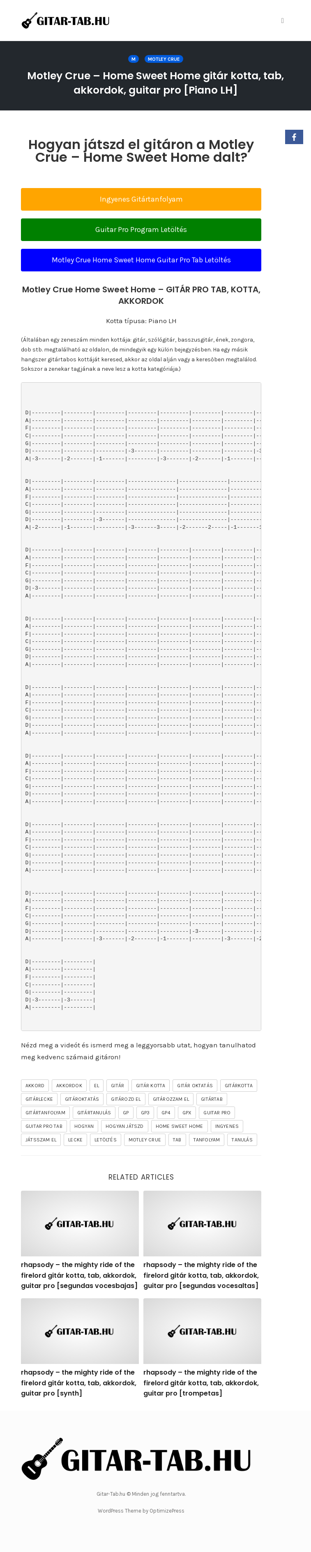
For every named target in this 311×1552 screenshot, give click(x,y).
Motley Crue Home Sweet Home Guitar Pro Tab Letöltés (141, 259)
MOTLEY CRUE (164, 59)
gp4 (165, 1113)
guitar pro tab (43, 1126)
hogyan (84, 1126)
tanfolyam (207, 1140)
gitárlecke (39, 1099)
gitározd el (126, 1099)
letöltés (105, 1140)
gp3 (145, 1113)
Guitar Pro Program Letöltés (141, 229)
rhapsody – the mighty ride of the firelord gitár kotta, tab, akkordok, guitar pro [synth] (78, 1383)
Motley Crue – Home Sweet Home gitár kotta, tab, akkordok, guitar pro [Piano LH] (155, 83)
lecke (75, 1140)
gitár (117, 1085)
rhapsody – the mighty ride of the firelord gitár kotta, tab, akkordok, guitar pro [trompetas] (201, 1383)
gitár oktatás (195, 1085)
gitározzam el (171, 1099)
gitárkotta (239, 1085)
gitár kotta (150, 1085)
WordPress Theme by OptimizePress (141, 1511)
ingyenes (227, 1126)
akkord (34, 1085)
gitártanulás (94, 1113)
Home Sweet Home (179, 1126)
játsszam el (40, 1140)
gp (126, 1113)
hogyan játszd (125, 1126)
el (96, 1085)
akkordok (69, 1085)
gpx (187, 1113)
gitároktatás (82, 1099)
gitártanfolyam (45, 1113)
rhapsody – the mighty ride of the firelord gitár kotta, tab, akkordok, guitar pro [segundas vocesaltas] (201, 1275)
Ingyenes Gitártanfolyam (141, 199)
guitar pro (216, 1113)
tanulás (242, 1140)
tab (177, 1140)
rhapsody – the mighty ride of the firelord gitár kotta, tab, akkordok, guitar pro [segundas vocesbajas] (79, 1275)
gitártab (212, 1099)
